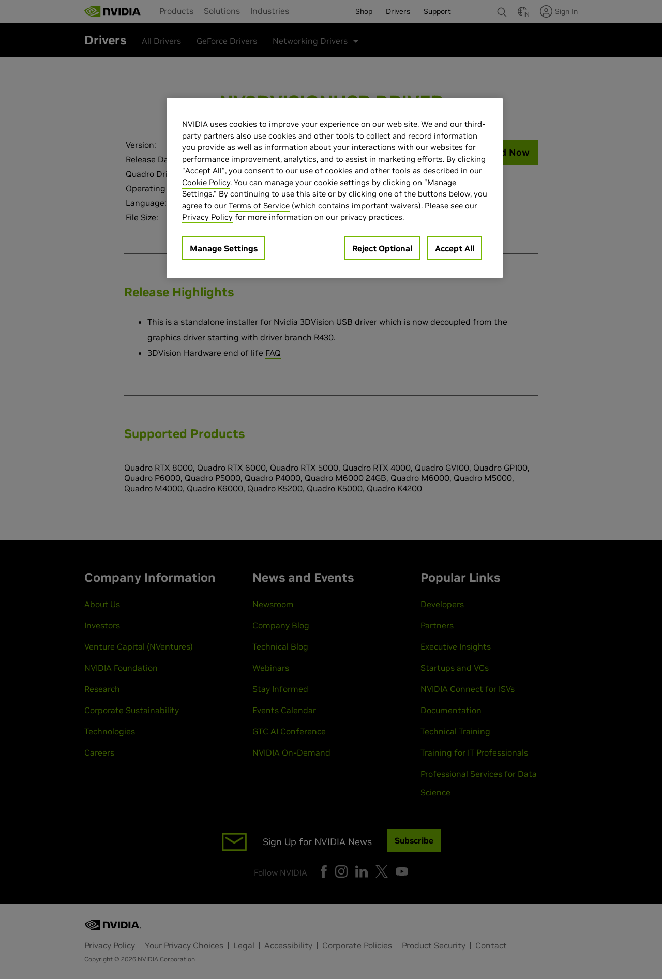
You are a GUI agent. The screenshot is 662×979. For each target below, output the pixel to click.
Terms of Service (259, 205)
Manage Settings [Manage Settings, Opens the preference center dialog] (224, 248)
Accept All (454, 248)
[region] (335, 188)
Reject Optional (382, 248)
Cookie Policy (206, 182)
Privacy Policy (207, 217)
